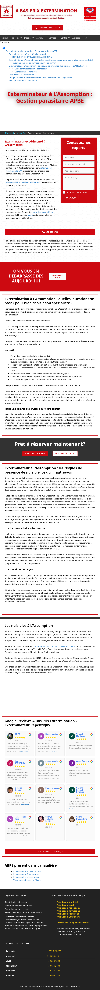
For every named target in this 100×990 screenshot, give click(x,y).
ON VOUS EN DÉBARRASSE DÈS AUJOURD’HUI (32, 57)
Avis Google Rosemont (68, 913)
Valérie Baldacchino (81, 818)
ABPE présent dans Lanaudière (23, 80)
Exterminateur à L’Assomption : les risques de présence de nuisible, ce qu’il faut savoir (48, 65)
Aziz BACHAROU (20, 762)
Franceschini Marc (20, 818)
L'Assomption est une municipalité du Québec (55, 646)
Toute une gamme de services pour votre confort (34, 63)
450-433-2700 (53, 970)
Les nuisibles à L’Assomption (22, 74)
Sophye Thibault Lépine (49, 819)
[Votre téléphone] (78, 171)
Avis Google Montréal (67, 902)
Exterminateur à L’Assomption (27, 871)
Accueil (5, 38)
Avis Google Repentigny (68, 908)
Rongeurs (15, 38)
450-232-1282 (53, 961)
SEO (67, 986)
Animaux (40, 38)
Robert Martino (51, 734)
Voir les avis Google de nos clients (73, 922)
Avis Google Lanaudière (68, 916)
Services (52, 38)
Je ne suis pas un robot (75, 192)
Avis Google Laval (65, 905)
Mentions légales (57, 986)
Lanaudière (21, 133)
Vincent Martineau (80, 735)
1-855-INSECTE (54, 951)
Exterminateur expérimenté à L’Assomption (29, 54)
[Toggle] (4, 48)
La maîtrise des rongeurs (26, 71)
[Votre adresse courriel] (78, 164)
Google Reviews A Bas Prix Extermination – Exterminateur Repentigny (40, 77)
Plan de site (76, 986)
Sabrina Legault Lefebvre (80, 790)
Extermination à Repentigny (26, 877)
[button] (20, 37)
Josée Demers (82, 761)
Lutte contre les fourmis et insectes (31, 68)
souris (30, 215)
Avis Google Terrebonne (68, 911)
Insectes (27, 38)
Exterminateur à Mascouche (26, 874)
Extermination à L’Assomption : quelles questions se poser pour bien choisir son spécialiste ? (51, 60)
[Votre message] (78, 182)
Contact (64, 38)
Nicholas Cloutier (18, 789)
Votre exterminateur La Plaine (27, 880)
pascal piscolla (51, 761)
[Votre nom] (78, 157)
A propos (76, 38)
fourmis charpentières (42, 212)
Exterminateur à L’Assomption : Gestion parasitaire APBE (31, 51)
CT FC (17, 734)
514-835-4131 (53, 956)
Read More (24, 751)
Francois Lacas (52, 788)
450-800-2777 (53, 975)
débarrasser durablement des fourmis (23, 182)
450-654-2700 (53, 965)
